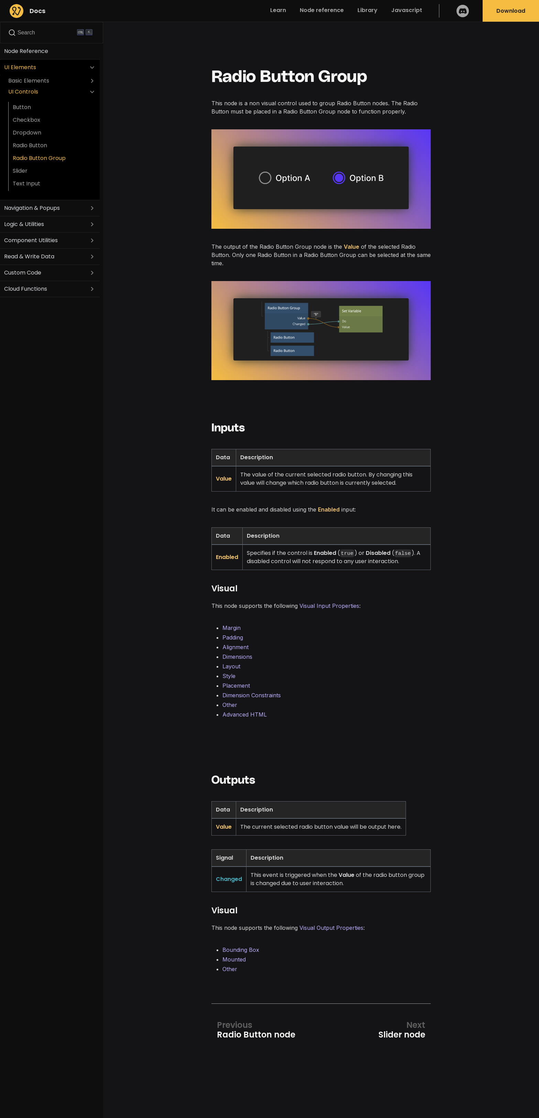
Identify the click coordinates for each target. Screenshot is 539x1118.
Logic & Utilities (24, 224)
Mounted (234, 959)
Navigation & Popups (32, 208)
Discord (463, 11)
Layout (231, 666)
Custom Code (22, 273)
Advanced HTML (244, 714)
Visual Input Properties (329, 605)
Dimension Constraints (251, 695)
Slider (20, 171)
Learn (278, 10)
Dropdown (27, 133)
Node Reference (26, 51)
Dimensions (237, 656)
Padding (232, 637)
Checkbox (26, 120)
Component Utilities (31, 240)
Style (228, 676)
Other (229, 704)
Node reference (322, 10)
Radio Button (30, 145)
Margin (231, 627)
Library (367, 10)
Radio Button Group (39, 158)
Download (510, 11)
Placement (236, 685)
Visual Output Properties (331, 927)
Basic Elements (28, 81)
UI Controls (23, 92)
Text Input (26, 183)
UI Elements (20, 67)
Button (22, 107)
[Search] (51, 32)
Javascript (406, 10)
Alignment (235, 647)
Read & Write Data (29, 256)
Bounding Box (240, 949)
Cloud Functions (25, 289)
